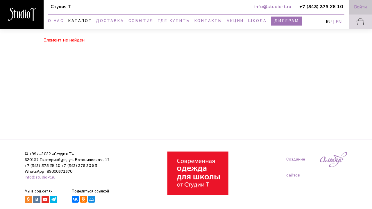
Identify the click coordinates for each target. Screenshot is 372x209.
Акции (235, 21)
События (141, 21)
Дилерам (286, 21)
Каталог (80, 21)
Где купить (174, 21)
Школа (257, 21)
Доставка (110, 21)
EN (338, 22)
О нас (56, 21)
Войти (360, 7)
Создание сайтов (295, 162)
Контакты (208, 21)
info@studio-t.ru (40, 177)
